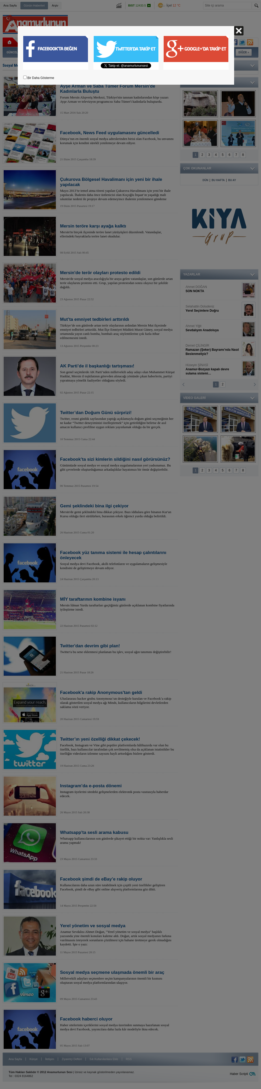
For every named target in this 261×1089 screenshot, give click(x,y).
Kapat (239, 30)
